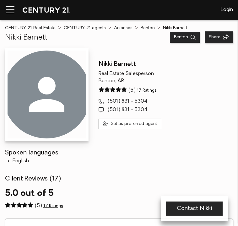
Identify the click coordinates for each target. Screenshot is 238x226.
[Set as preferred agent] (130, 124)
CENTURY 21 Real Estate (30, 28)
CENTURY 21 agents (85, 28)
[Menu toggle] (10, 10)
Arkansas (123, 28)
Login (227, 9)
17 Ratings (146, 91)
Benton (148, 28)
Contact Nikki (194, 209)
